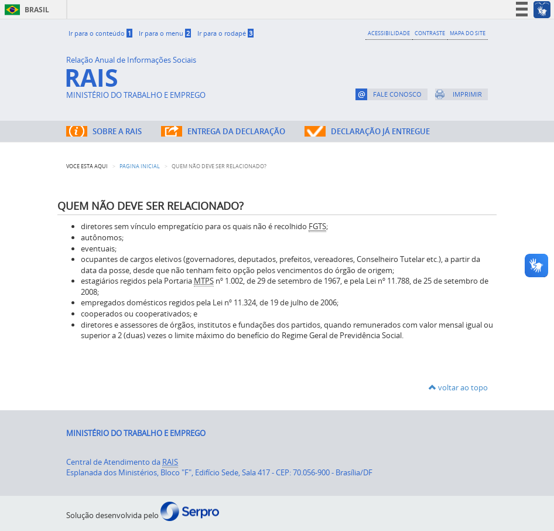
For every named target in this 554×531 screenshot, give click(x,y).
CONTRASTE (430, 33)
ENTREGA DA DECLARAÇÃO (236, 131)
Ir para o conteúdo (100, 33)
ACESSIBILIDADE (389, 33)
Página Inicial (139, 166)
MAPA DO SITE (467, 33)
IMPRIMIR (467, 94)
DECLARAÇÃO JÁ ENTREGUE (380, 131)
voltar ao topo (458, 387)
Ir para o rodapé (225, 33)
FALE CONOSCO (397, 94)
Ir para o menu (165, 33)
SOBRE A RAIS (117, 131)
